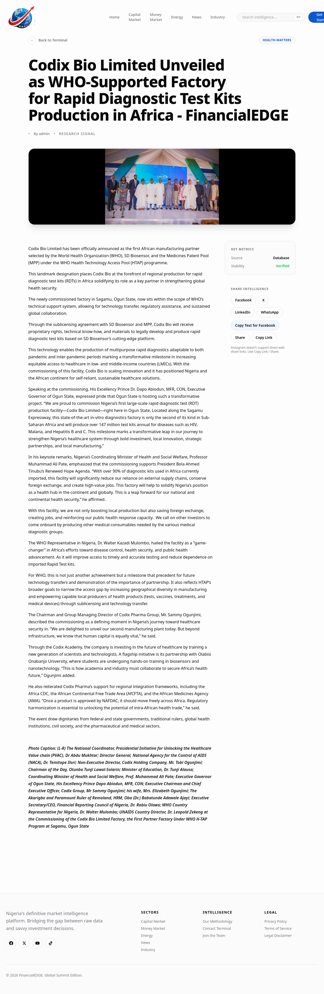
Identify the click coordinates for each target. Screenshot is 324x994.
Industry (218, 17)
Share (240, 337)
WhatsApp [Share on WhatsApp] (270, 312)
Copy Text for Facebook (255, 325)
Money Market (156, 17)
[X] (24, 943)
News (196, 17)
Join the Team (214, 935)
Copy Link (264, 337)
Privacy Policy (275, 921)
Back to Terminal (47, 40)
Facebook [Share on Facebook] (243, 300)
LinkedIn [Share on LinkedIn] (242, 312)
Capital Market (135, 17)
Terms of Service (278, 928)
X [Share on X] (263, 300)
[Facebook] (11, 943)
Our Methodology (217, 921)
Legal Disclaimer (278, 935)
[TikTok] (51, 943)
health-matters (277, 40)
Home (114, 17)
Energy (177, 17)
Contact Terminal (217, 928)
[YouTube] (37, 943)
